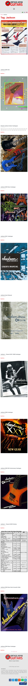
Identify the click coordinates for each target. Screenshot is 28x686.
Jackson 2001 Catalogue (7, 236)
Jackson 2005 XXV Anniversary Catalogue (11, 468)
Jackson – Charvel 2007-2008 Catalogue (11, 354)
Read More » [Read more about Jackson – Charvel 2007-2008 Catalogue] (3, 358)
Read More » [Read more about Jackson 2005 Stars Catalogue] (3, 190)
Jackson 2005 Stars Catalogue (8, 187)
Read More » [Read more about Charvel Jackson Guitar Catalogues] (3, 132)
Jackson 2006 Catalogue (7, 412)
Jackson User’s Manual (6, 295)
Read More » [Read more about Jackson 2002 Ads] (3, 73)
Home (2, 14)
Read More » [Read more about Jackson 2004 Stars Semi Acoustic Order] (3, 591)
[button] (14, 9)
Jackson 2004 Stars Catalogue (8, 646)
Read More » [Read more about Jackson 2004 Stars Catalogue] (3, 650)
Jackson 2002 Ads (5, 69)
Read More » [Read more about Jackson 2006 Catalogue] (3, 416)
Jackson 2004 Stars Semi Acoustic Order (10, 587)
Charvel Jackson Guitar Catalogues (9, 125)
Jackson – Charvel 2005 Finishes (9, 524)
